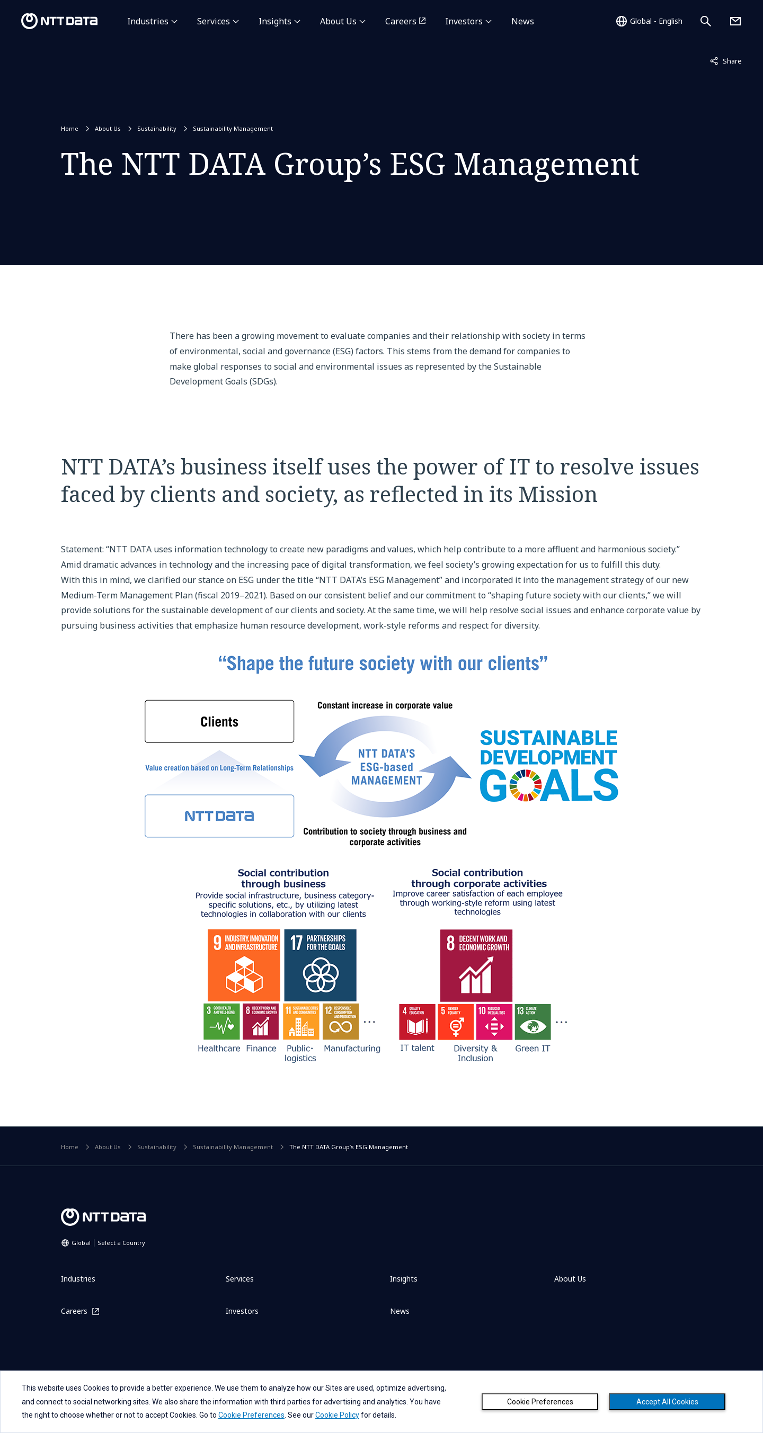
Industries (147, 21)
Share (726, 60)
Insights (275, 21)
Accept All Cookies (667, 1402)
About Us (338, 21)
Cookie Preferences (540, 1402)
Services (213, 21)
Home (69, 128)
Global (108, 1243)
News (522, 21)
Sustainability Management (233, 128)
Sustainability (156, 128)
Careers (400, 21)
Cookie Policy (337, 1415)
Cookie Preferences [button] (251, 1415)
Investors (464, 21)
